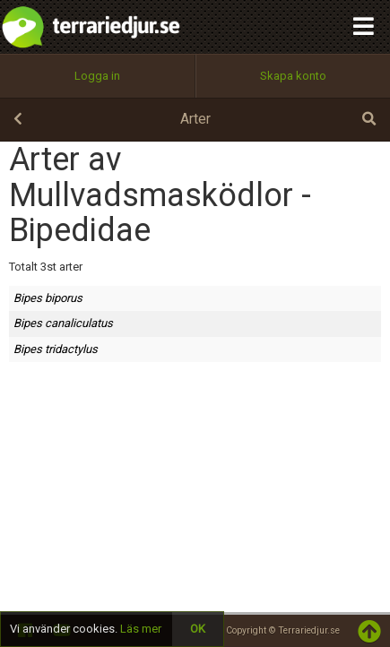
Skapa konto (293, 75)
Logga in (97, 75)
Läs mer (140, 628)
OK (197, 628)
